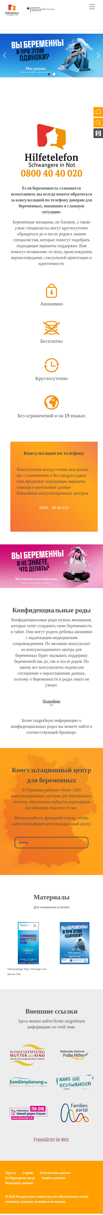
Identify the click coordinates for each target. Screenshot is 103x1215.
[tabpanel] (51, 55)
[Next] (98, 55)
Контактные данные (55, 1173)
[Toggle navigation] (92, 6)
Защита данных (53, 1178)
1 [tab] (48, 73)
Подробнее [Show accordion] (51, 701)
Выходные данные (19, 1183)
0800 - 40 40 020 (54, 507)
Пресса (10, 1173)
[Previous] (4, 55)
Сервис (28, 1173)
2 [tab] (54, 73)
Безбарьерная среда (20, 1178)
